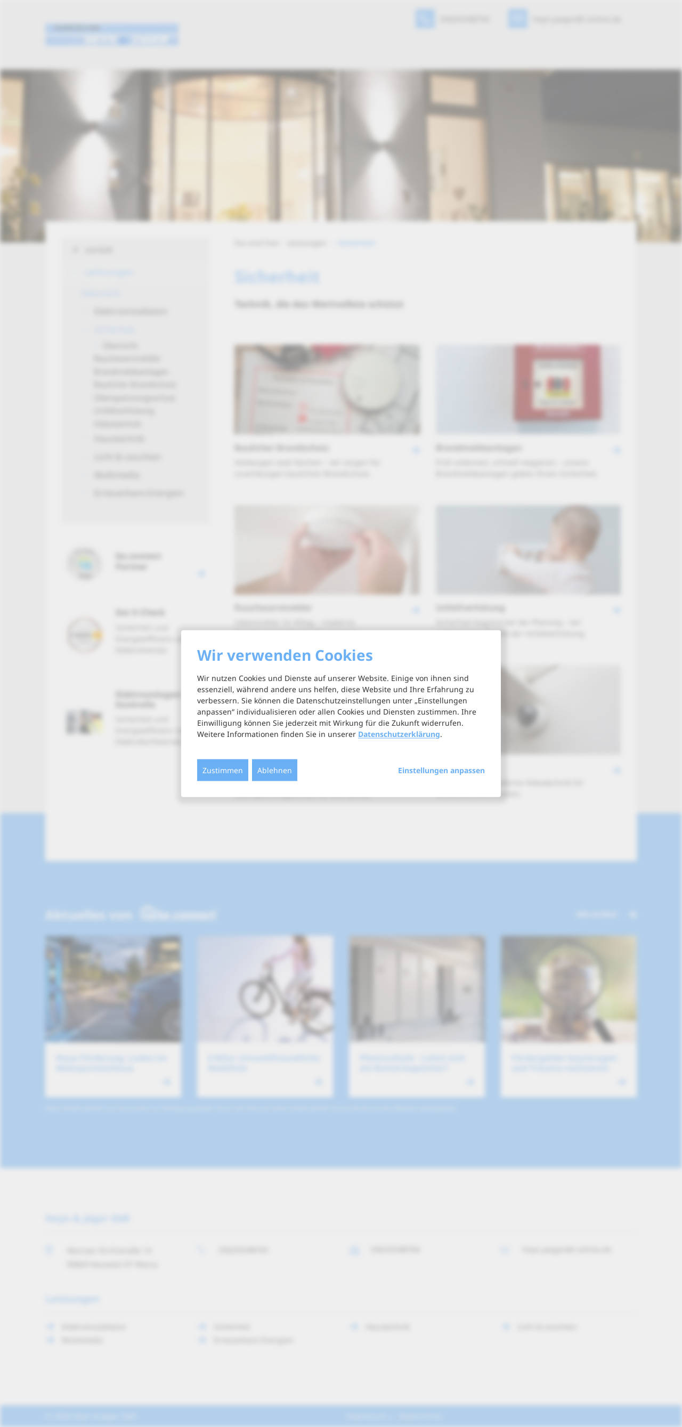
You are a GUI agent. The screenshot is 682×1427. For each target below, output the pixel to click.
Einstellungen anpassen (441, 770)
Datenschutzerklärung (399, 733)
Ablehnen (274, 770)
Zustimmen (222, 770)
